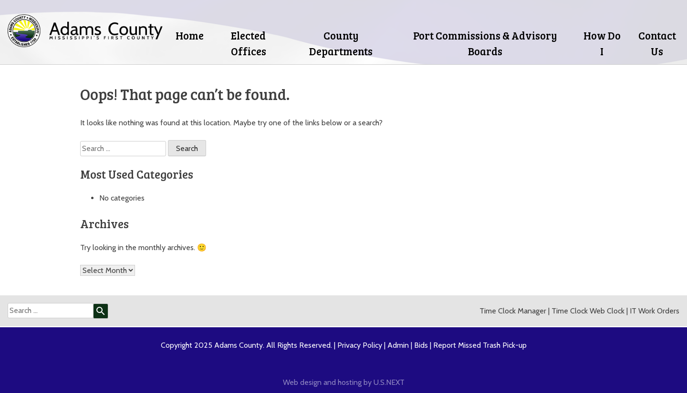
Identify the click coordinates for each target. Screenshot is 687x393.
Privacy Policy (359, 345)
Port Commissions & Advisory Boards (485, 43)
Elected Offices (248, 43)
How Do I (602, 43)
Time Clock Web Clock (588, 310)
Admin (398, 345)
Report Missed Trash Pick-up (480, 345)
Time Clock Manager (512, 310)
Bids (421, 345)
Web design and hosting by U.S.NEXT (344, 382)
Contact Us (657, 43)
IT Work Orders (654, 310)
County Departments (341, 43)
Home (190, 35)
